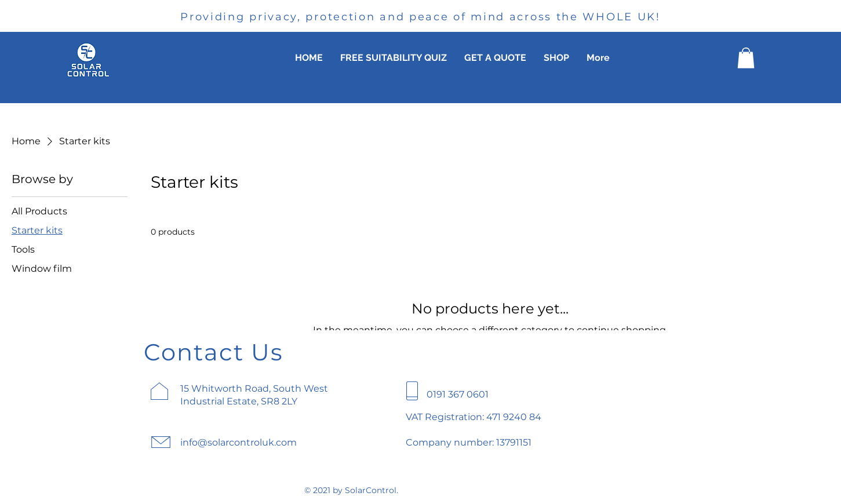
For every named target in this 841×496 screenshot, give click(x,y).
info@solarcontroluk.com (238, 442)
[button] (746, 58)
